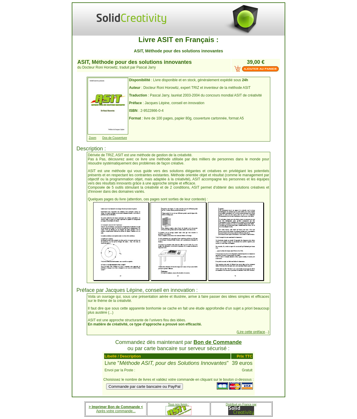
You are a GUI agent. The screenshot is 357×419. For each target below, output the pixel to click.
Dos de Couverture (114, 137)
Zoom (92, 137)
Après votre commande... (116, 411)
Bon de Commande (217, 342)
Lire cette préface (251, 332)
